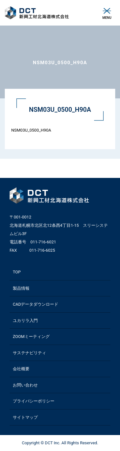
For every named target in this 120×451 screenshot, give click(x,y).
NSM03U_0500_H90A (31, 130)
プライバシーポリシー (33, 401)
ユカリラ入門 (25, 320)
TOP (17, 272)
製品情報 (21, 288)
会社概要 (21, 368)
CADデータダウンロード (35, 304)
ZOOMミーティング (31, 336)
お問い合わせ (25, 385)
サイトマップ (25, 417)
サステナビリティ (29, 352)
